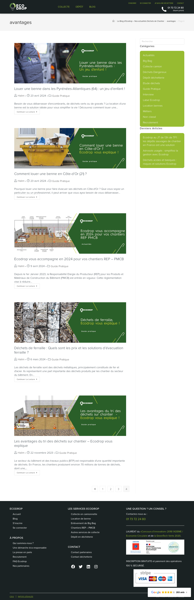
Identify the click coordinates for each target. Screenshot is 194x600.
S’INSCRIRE (132, 3)
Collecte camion (152, 66)
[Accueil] (113, 21)
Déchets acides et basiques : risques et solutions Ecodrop (160, 161)
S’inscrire (17, 523)
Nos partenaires (21, 566)
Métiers (147, 111)
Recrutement (150, 122)
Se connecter (20, 527)
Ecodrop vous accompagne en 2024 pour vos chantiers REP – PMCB (69, 258)
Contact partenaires (81, 552)
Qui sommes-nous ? (23, 543)
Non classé (149, 117)
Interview (148, 94)
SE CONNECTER (145, 3)
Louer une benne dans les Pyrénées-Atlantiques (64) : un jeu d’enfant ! (69, 88)
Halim (21, 95)
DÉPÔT (79, 6)
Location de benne (81, 518)
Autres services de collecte (85, 532)
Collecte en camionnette (84, 514)
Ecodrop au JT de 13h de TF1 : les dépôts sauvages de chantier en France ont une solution (162, 141)
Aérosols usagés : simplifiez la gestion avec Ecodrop (160, 152)
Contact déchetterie (81, 557)
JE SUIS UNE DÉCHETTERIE (164, 3)
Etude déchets (151, 83)
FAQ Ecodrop (20, 561)
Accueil (17, 514)
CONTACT (180, 3)
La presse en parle (22, 552)
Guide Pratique (61, 95)
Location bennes (152, 105)
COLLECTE (64, 6)
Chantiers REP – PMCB (83, 527)
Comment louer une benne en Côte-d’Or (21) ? (50, 173)
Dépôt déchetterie (153, 77)
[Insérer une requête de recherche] (162, 41)
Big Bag (147, 61)
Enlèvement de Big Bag (83, 523)
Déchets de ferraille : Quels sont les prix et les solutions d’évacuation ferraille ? (68, 350)
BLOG (92, 6)
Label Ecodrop (151, 100)
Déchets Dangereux (154, 72)
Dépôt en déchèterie (82, 537)
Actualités (148, 55)
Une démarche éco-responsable (30, 547)
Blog (15, 518)
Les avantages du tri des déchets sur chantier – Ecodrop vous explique (63, 443)
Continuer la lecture (28, 111)
